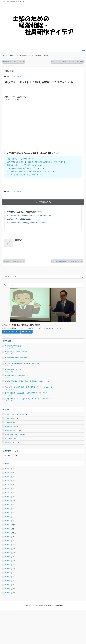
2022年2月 (8, 477)
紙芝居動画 (17, 76)
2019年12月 (9, 525)
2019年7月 (8, 545)
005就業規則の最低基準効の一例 (16, 357)
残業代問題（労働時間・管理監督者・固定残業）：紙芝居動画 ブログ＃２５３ (36, 162)
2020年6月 (8, 509)
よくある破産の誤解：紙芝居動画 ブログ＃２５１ (25, 168)
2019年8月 (8, 541)
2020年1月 (8, 521)
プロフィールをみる (11, 331)
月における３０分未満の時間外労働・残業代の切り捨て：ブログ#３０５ (29, 387)
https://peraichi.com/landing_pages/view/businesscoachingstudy (31, 215)
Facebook (26, 331)
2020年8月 (8, 501)
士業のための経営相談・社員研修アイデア (14, 1)
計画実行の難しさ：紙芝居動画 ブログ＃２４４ (25, 165)
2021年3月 (8, 489)
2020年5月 (8, 513)
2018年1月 (8, 593)
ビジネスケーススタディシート (15, 414)
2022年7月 (8, 473)
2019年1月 (8, 569)
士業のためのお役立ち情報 (14, 434)
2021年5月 (8, 481)
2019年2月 (8, 565)
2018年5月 (8, 577)
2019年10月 (9, 533)
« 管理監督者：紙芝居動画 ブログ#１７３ (13, 61)
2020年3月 (8, 517)
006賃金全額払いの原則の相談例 (16, 352)
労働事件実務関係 (11, 426)
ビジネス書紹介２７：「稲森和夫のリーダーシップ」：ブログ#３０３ (28, 399)
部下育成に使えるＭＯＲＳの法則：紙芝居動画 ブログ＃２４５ (30, 171)
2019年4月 (8, 557)
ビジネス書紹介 (10, 418)
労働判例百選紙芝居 (11, 430)
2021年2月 (8, 493)
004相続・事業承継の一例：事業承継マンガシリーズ (22, 363)
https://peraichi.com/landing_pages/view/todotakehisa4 (27, 223)
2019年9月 (8, 537)
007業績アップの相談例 (13, 346)
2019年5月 (8, 553)
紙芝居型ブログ (10, 442)
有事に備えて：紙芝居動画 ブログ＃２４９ (23, 159)
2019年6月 (8, 549)
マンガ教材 (8, 422)
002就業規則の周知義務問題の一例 (16, 375)
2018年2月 (8, 589)
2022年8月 (8, 469)
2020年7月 (8, 505)
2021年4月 (8, 485)
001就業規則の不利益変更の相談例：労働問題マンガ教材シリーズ (27, 381)
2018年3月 (8, 585)
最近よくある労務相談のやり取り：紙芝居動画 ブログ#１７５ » (67, 61)
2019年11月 (9, 529)
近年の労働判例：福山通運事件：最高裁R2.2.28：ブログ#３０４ (27, 393)
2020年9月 (8, 497)
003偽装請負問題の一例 (13, 369)
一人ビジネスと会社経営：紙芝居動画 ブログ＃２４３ (27, 175)
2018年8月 (8, 573)
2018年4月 (8, 581)
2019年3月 (8, 561)
